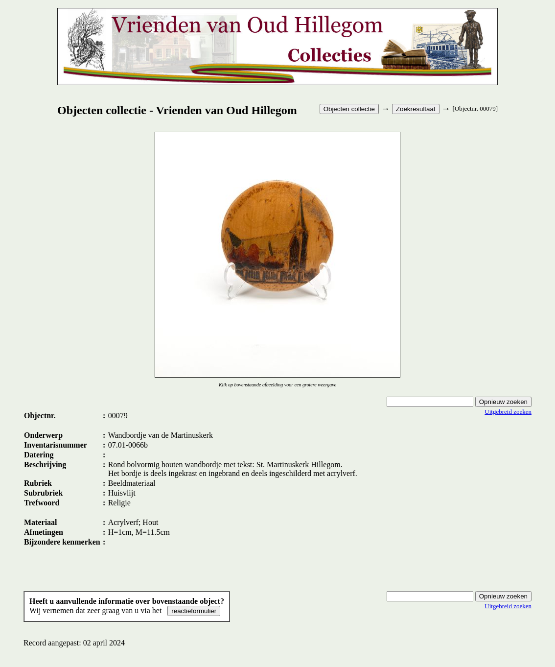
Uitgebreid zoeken (508, 411)
